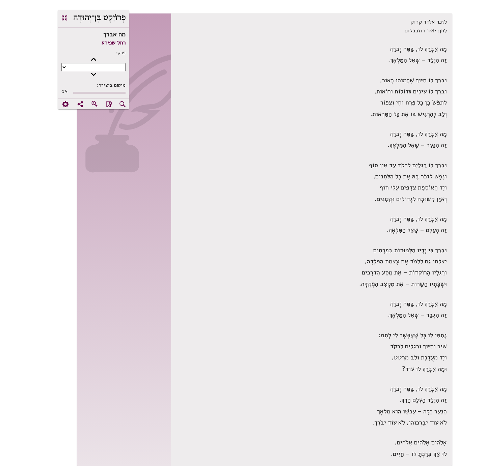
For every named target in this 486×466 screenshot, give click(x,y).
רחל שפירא (92, 43)
